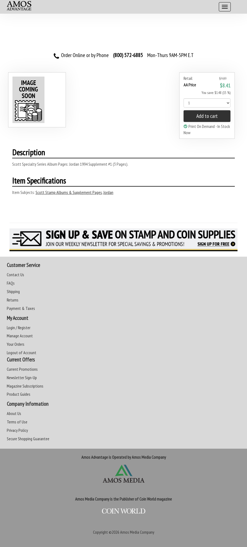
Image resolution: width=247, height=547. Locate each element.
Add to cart (207, 116)
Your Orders (15, 344)
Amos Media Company (137, 532)
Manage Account (20, 335)
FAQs (11, 283)
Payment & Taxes (21, 308)
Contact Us (15, 274)
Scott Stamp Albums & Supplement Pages (69, 192)
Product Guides (18, 394)
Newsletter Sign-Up (22, 377)
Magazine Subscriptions (25, 386)
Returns (12, 300)
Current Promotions (22, 369)
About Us (14, 413)
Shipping (13, 291)
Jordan (108, 192)
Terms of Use (17, 422)
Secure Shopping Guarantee (28, 438)
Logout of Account (21, 352)
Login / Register (18, 327)
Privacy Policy (17, 430)
